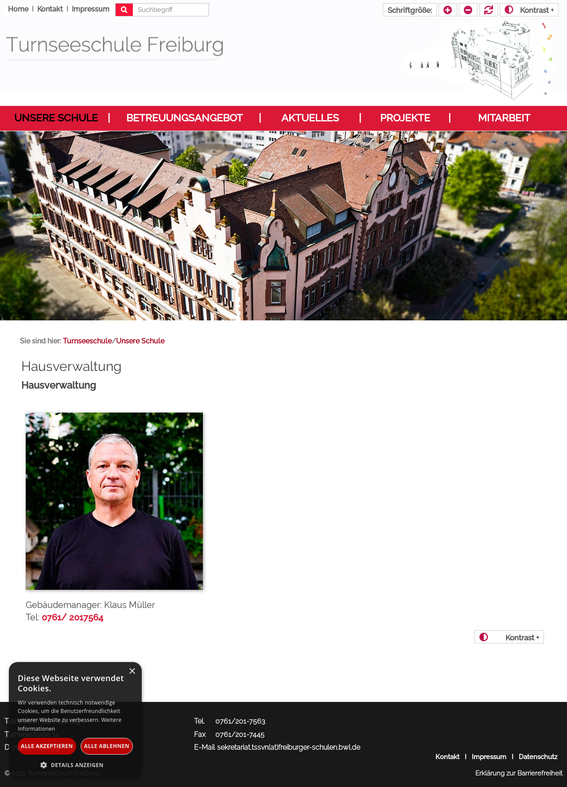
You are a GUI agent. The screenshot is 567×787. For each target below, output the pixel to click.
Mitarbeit (504, 118)
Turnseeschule (87, 341)
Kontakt (447, 757)
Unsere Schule (56, 118)
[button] (75, 764)
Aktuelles (310, 118)
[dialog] (75, 720)
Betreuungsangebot (184, 118)
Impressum (489, 757)
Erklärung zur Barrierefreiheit (519, 773)
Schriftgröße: (410, 10)
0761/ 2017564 (72, 617)
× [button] (131, 671)
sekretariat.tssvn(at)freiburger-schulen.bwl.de (288, 747)
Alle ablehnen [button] (106, 746)
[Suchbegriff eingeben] (162, 9)
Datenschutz (538, 757)
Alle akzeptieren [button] (47, 746)
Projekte (405, 118)
